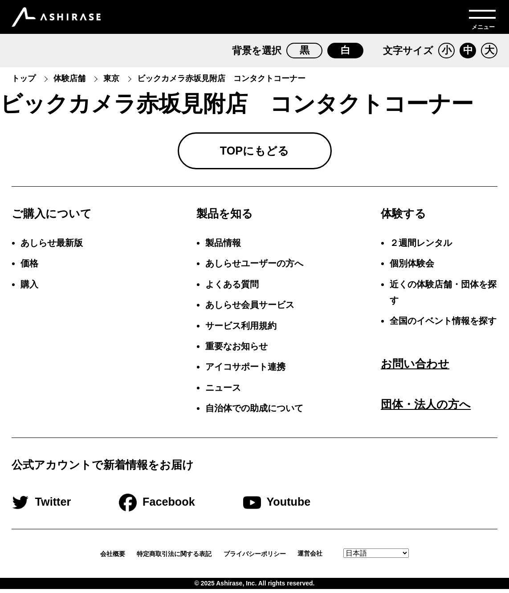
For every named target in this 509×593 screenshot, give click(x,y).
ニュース (223, 391)
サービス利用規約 (241, 329)
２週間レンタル (421, 246)
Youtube (295, 505)
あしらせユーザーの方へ (254, 267)
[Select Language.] (376, 557)
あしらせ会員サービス (249, 308)
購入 (29, 288)
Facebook (176, 505)
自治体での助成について (254, 412)
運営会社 (314, 557)
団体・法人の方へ (426, 407)
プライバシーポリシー (255, 557)
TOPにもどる (254, 152)
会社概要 (112, 557)
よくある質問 (232, 288)
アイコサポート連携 (245, 371)
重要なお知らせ (236, 350)
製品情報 (223, 246)
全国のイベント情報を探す (443, 325)
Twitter (60, 505)
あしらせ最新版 (51, 246)
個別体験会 (412, 267)
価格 (29, 267)
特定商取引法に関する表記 (174, 557)
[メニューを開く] (482, 17)
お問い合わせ (415, 367)
